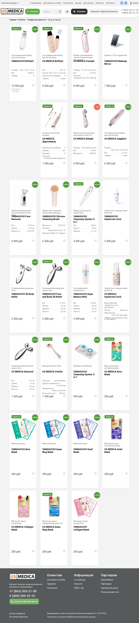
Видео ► (16, 29)
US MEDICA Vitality (52, 371)
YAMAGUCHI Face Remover (20, 217)
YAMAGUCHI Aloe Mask (20, 450)
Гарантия (51, 584)
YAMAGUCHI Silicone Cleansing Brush (53, 217)
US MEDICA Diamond (22, 371)
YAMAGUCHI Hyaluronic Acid (112, 217)
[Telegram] (125, 3)
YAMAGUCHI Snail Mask (83, 450)
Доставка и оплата (52, 3)
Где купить (88, 3)
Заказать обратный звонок (104, 11)
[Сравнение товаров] (67, 11)
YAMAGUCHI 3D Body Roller (22, 295)
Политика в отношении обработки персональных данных (71, 617)
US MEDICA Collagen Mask (22, 528)
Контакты (110, 3)
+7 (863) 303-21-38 (129, 10)
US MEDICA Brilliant (52, 61)
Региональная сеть (110, 592)
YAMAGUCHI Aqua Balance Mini (83, 295)
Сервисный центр (109, 588)
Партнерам (106, 584)
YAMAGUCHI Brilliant (22, 61)
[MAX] (121, 3)
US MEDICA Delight (83, 138)
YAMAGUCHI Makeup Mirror (115, 62)
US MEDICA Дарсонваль (49, 140)
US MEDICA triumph (83, 61)
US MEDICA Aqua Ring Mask (51, 528)
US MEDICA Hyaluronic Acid (112, 295)
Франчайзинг (107, 580)
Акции (78, 3)
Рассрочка (68, 3)
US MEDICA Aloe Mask (113, 373)
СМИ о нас (79, 588)
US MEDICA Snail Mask (113, 450)
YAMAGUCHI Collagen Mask (81, 528)
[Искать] (60, 11)
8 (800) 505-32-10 (130, 13)
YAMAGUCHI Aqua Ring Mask (52, 450)
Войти (133, 3)
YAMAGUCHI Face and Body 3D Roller (52, 295)
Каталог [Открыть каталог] (32, 11)
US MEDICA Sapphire (115, 138)
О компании (35, 3)
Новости (100, 3)
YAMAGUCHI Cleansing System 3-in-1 (84, 219)
